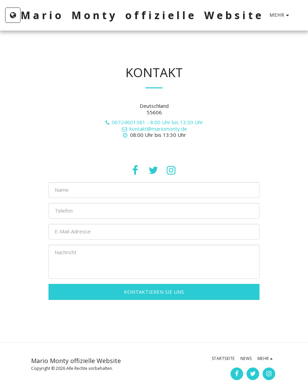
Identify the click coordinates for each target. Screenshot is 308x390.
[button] (303, 15)
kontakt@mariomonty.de (154, 128)
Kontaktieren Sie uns (154, 291)
